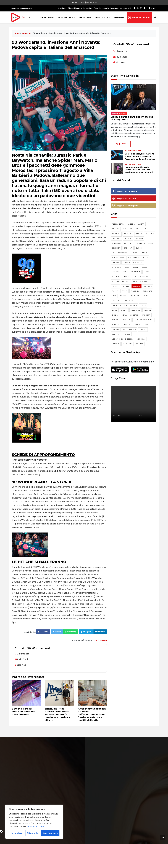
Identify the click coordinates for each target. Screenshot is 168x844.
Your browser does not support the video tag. (133, 404)
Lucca (146, 272)
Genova (115, 262)
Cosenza (116, 248)
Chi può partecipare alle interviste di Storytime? (132, 118)
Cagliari (139, 238)
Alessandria (118, 224)
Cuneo (139, 248)
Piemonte (147, 291)
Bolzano (116, 238)
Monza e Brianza (141, 281)
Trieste (136, 325)
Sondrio (134, 315)
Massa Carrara (142, 277)
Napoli (115, 286)
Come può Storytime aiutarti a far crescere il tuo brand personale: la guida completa (140, 156)
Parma (115, 291)
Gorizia (126, 262)
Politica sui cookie (35, 826)
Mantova (116, 277)
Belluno (116, 233)
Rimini (143, 305)
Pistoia (123, 296)
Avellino (134, 229)
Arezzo (115, 229)
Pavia (124, 291)
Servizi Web (85, 17)
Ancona (131, 224)
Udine (146, 325)
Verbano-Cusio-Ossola (122, 339)
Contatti (127, 8)
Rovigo (124, 310)
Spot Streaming (66, 17)
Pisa (114, 296)
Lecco (144, 267)
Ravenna (116, 301)
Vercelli (141, 339)
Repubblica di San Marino (124, 305)
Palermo (148, 286)
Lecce (135, 267)
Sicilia (115, 315)
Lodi (124, 272)
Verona (115, 344)
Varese (143, 329)
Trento (115, 325)
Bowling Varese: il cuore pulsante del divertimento (23, 711)
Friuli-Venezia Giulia (138, 257)
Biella (139, 233)
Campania (128, 243)
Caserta (141, 243)
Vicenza (139, 344)
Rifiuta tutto (32, 833)
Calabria (116, 243)
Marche (128, 277)
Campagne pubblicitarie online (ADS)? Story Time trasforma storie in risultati (139, 169)
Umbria (115, 329)
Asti (125, 229)
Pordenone (135, 296)
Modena (126, 281)
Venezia (126, 334)
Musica (103, 640)
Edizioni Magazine (75, 8)
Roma (114, 310)
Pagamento (104, 8)
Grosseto (137, 262)
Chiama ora (23, 653)
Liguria (115, 272)
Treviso (126, 325)
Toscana (126, 320)
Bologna (150, 233)
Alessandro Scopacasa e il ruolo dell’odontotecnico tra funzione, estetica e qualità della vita (92, 714)
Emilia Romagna (119, 253)
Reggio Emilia (130, 301)
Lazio (127, 267)
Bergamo (128, 233)
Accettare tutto (50, 833)
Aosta (141, 224)
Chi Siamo (62, 8)
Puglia (147, 296)
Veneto (115, 334)
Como (150, 243)
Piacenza (135, 291)
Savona (147, 310)
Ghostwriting (102, 17)
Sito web (21, 664)
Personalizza (16, 833)
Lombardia (135, 272)
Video (96, 8)
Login (152, 8)
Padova (136, 286)
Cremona (128, 248)
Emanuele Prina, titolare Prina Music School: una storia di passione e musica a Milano (57, 714)
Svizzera (146, 315)
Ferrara (135, 253)
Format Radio (47, 17)
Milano (115, 281)
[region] (34, 822)
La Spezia (116, 267)
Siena (124, 315)
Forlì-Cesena (118, 257)
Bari (144, 229)
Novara (125, 286)
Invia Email (22, 659)
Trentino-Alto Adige (143, 320)
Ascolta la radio (141, 17)
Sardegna (135, 310)
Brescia (127, 238)
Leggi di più (120, 144)
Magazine (119, 17)
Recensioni (87, 8)
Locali (96, 640)
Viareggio (127, 344)
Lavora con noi (116, 8)
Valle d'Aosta (129, 329)
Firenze (146, 253)
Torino (115, 320)
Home (17, 33)
